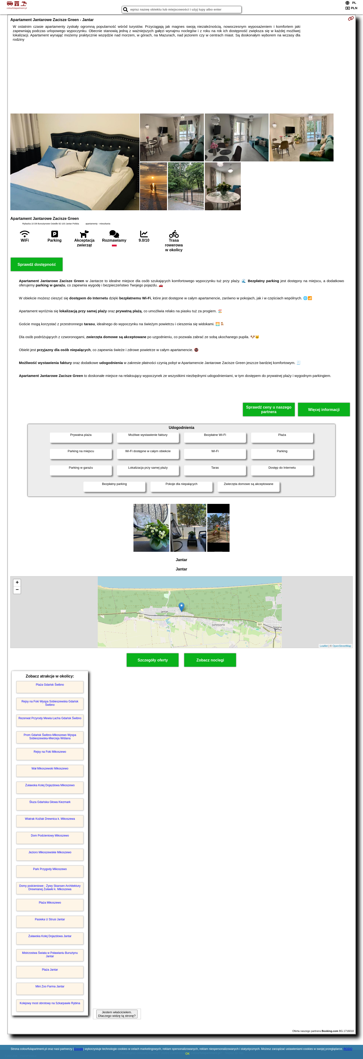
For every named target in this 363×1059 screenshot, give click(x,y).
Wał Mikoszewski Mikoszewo (50, 768)
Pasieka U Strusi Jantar (50, 919)
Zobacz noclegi (210, 660)
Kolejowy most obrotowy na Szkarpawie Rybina (50, 1003)
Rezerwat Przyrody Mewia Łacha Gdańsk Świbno (49, 718)
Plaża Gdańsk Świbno (50, 684)
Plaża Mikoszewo (50, 902)
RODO (348, 1049)
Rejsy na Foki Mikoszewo (50, 751)
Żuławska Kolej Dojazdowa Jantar (49, 936)
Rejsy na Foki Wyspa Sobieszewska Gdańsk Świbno (50, 703)
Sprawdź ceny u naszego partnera (268, 409)
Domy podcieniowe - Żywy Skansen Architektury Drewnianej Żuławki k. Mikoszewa (50, 887)
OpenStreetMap (342, 645)
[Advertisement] (181, 77)
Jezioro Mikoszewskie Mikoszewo (50, 852)
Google (78, 1049)
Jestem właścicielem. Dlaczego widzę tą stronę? (117, 1014)
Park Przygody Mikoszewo (50, 869)
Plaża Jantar (50, 969)
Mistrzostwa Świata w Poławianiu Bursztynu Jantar (50, 954)
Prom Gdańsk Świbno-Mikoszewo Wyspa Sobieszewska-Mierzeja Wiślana (50, 736)
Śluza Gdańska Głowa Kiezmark (49, 802)
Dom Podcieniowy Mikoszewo (50, 835)
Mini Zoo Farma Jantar (49, 986)
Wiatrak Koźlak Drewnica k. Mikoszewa (50, 818)
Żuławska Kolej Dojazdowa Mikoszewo (50, 785)
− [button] (17, 590)
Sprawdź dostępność (36, 264)
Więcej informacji (324, 410)
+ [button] (17, 582)
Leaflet (324, 645)
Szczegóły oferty (153, 660)
